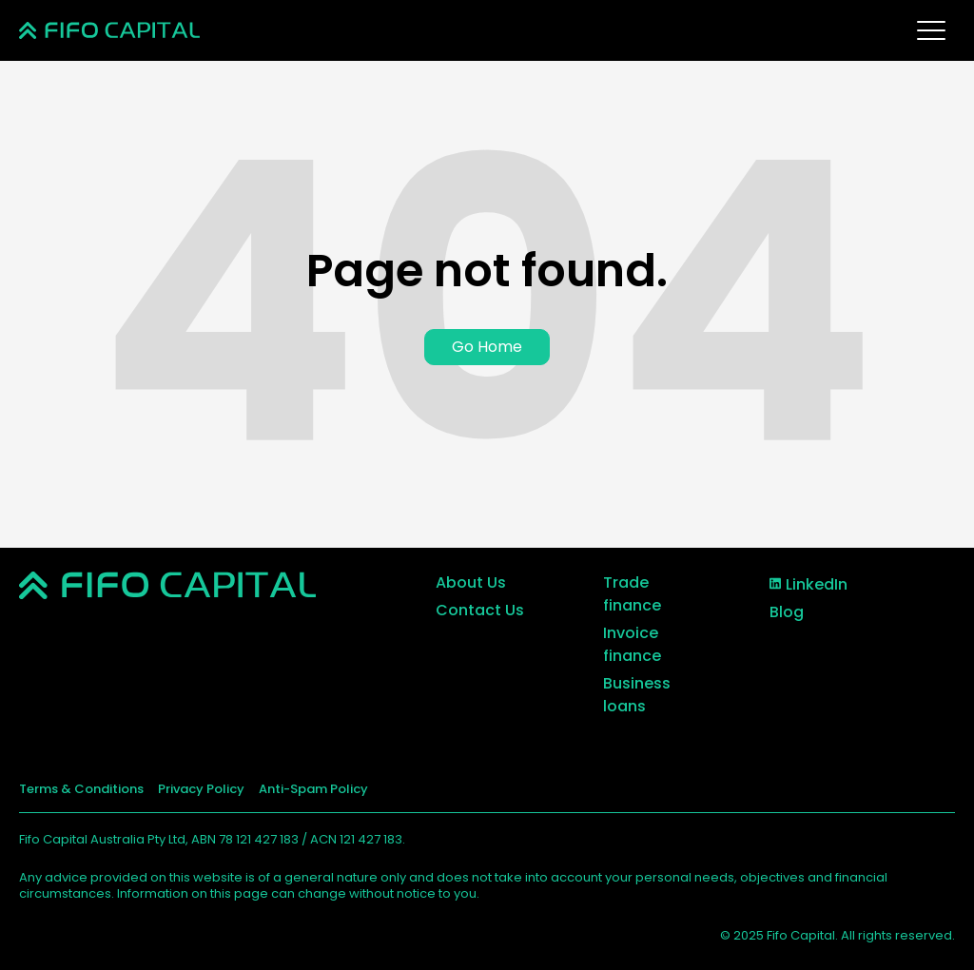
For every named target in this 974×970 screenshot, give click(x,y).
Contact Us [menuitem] (480, 610)
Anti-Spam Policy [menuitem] (313, 789)
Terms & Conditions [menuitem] (81, 789)
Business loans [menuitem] (637, 694)
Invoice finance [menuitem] (632, 644)
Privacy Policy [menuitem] (201, 789)
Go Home (487, 347)
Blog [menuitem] (786, 612)
